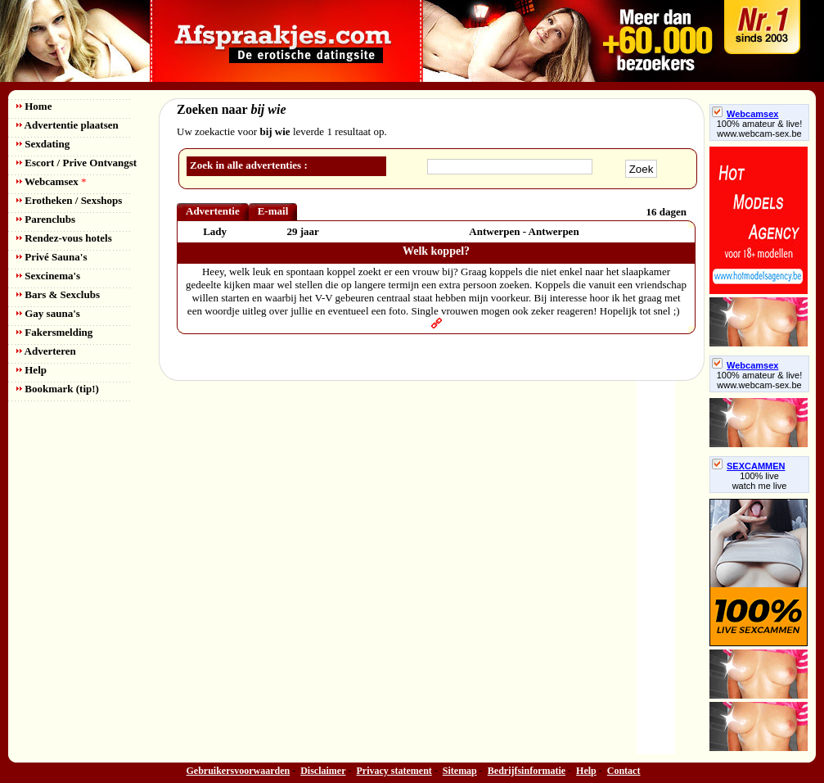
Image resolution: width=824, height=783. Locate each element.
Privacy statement (394, 770)
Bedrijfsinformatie (526, 770)
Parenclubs (45, 219)
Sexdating (43, 144)
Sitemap (460, 770)
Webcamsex (51, 181)
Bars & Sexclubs (58, 294)
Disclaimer (322, 770)
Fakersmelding (54, 332)
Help (31, 370)
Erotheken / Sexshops (69, 200)
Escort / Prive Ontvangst (76, 162)
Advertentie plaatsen (67, 125)
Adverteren (46, 351)
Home (34, 106)
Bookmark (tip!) (57, 388)
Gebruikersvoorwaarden (238, 770)
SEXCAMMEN (749, 466)
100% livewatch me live (759, 481)
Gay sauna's (48, 313)
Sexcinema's (48, 275)
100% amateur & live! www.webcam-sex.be (760, 128)
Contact (624, 770)
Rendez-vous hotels (64, 238)
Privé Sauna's (51, 257)
